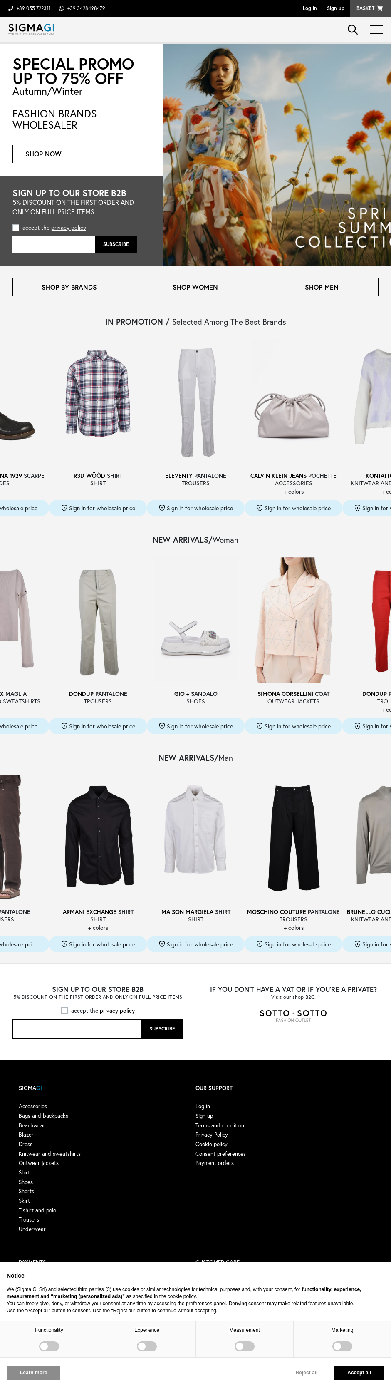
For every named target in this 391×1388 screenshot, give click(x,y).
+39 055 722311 (34, 8)
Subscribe (116, 244)
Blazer (26, 1134)
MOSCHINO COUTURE (276, 912)
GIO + (181, 694)
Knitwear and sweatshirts (50, 1153)
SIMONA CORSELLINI (285, 694)
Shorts (26, 1191)
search (353, 29)
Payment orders (215, 1163)
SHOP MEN (322, 287)
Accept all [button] (359, 1373)
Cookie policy (212, 1144)
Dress (25, 1144)
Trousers (29, 1219)
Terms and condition (220, 1125)
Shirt (24, 1172)
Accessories (33, 1106)
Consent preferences (221, 1153)
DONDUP (81, 694)
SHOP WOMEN (195, 287)
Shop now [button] (43, 153)
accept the (54, 227)
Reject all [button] (307, 1373)
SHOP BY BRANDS (69, 287)
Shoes (26, 1182)
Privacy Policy (212, 1134)
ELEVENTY (179, 475)
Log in (310, 8)
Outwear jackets (39, 1163)
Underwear (32, 1229)
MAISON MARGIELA (187, 912)
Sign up (335, 8)
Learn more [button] (33, 1373)
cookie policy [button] (182, 1296)
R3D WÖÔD (89, 475)
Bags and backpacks (43, 1116)
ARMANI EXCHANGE (89, 912)
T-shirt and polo (37, 1210)
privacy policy (68, 227)
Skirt (24, 1200)
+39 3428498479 (86, 8)
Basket (365, 8)
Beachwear (32, 1125)
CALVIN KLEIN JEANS (278, 475)
